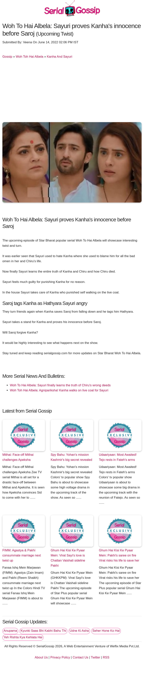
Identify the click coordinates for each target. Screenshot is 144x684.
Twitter (95, 657)
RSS (106, 657)
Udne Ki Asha (79, 630)
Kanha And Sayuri (59, 56)
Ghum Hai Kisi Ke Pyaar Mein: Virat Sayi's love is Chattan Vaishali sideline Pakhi (68, 557)
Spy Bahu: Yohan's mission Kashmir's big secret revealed (71, 457)
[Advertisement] (72, 92)
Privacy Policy (60, 657)
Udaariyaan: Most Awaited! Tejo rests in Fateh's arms (118, 457)
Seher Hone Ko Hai (106, 630)
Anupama (10, 630)
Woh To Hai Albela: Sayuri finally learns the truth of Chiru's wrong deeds (60, 385)
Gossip (7, 56)
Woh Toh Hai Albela (29, 56)
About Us (41, 657)
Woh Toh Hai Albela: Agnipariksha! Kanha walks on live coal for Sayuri (59, 390)
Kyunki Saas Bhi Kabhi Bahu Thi (43, 630)
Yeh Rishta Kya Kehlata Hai (23, 637)
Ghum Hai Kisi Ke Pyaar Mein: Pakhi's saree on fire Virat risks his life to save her (119, 555)
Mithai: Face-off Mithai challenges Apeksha (18, 457)
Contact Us (80, 657)
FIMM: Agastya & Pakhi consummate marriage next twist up (21, 555)
